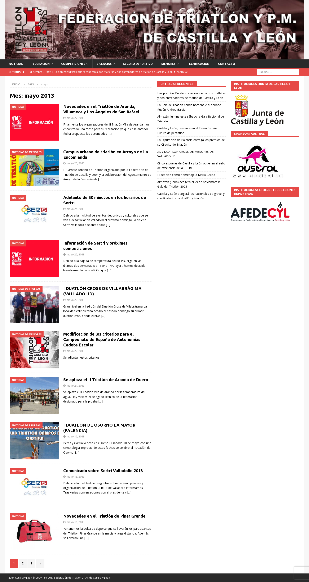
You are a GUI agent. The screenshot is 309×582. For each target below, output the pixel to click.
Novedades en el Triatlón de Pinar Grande (104, 516)
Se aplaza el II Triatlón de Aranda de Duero (105, 379)
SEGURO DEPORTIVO (138, 64)
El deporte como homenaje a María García (186, 175)
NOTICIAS (16, 64)
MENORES (168, 64)
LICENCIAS (104, 64)
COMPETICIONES (73, 64)
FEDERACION (40, 64)
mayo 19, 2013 (75, 436)
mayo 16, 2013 (75, 522)
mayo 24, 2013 (75, 209)
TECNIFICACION (198, 64)
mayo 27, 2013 (75, 118)
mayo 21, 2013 (75, 385)
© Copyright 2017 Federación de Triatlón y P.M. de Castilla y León (71, 577)
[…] (110, 134)
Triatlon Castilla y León (18, 577)
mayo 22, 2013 (75, 254)
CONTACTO (226, 64)
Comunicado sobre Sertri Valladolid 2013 (103, 470)
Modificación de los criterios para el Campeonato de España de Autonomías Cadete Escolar (101, 339)
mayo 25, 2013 (75, 163)
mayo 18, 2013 (75, 476)
